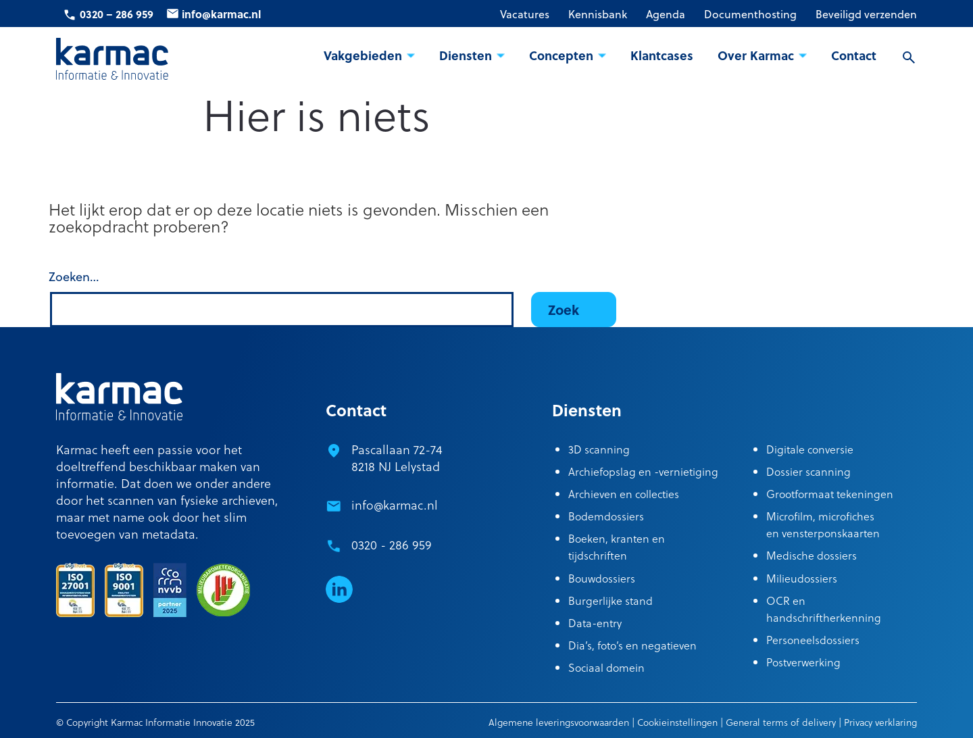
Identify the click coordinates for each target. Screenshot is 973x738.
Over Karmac (756, 55)
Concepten (561, 55)
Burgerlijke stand (610, 600)
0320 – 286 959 (116, 14)
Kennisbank (597, 14)
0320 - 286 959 (391, 544)
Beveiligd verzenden (866, 14)
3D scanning (599, 449)
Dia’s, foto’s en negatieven (632, 645)
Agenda (665, 14)
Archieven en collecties (623, 493)
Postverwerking (803, 662)
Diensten (465, 55)
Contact (853, 55)
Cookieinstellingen (677, 722)
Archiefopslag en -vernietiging (643, 471)
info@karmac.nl (221, 14)
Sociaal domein (606, 667)
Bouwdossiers (601, 578)
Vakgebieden (363, 55)
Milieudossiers (801, 578)
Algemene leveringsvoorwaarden (559, 722)
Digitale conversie (809, 449)
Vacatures (524, 14)
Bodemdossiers (606, 516)
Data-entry (595, 623)
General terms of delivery (781, 722)
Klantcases (661, 55)
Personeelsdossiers (812, 639)
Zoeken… (74, 276)
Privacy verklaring (880, 722)
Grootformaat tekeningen (829, 493)
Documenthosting (750, 14)
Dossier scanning (808, 471)
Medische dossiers (811, 555)
